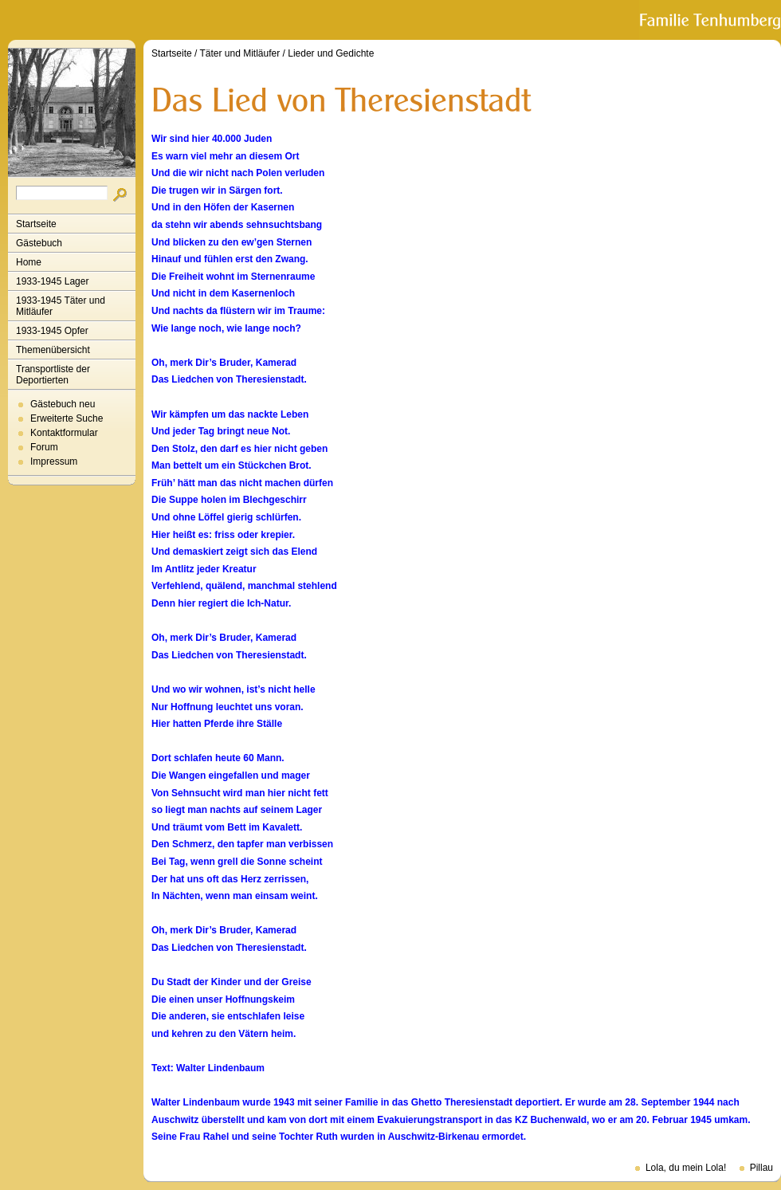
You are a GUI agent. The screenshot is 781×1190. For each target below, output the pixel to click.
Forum (44, 447)
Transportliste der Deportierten (53, 374)
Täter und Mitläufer (240, 53)
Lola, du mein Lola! (686, 1167)
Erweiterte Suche (66, 418)
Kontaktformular (64, 432)
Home (28, 262)
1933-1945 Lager (52, 281)
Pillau (761, 1167)
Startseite (36, 224)
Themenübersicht (53, 349)
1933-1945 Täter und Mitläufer (60, 306)
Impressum (53, 461)
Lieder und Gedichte (331, 53)
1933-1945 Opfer (52, 330)
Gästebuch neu (62, 404)
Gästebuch (39, 243)
